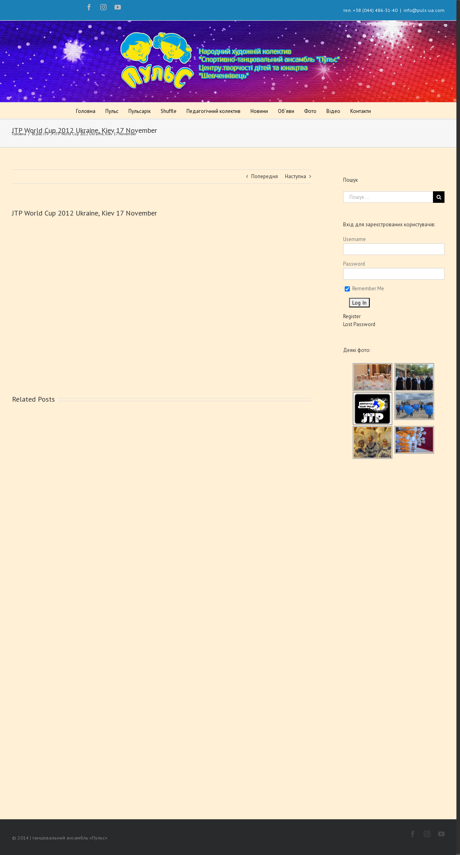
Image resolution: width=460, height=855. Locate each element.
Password (354, 263)
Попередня (264, 176)
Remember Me (364, 288)
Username (354, 239)
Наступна (295, 176)
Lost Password (359, 324)
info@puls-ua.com (424, 10)
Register (352, 316)
